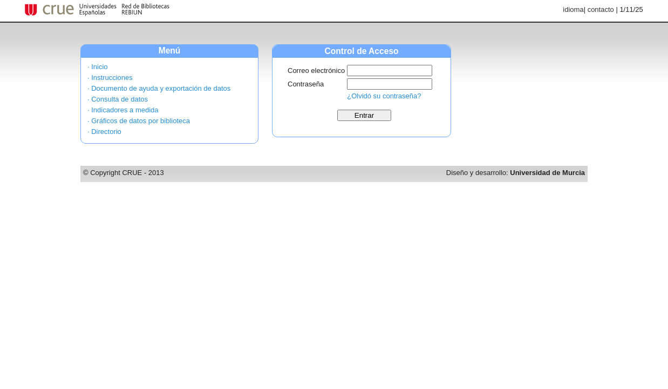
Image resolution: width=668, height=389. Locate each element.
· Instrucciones (110, 77)
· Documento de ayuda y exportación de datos (158, 88)
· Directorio (104, 132)
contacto (601, 9)
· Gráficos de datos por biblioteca (138, 121)
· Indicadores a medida (123, 110)
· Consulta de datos (117, 99)
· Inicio (97, 67)
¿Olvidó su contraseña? (384, 96)
